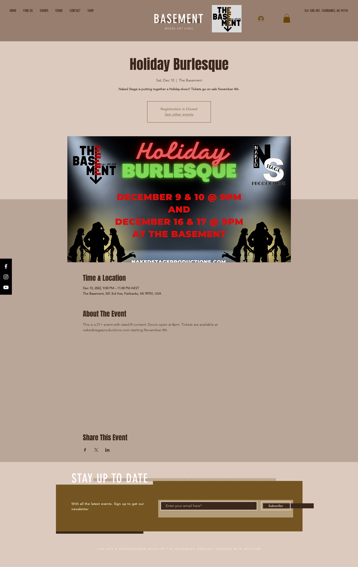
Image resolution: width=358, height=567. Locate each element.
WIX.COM (252, 549)
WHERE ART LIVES (179, 28)
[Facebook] (6, 266)
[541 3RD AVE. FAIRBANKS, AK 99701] (305, 10)
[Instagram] (6, 277)
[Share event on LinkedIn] (107, 450)
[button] (286, 18)
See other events (179, 114)
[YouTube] (6, 287)
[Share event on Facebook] (85, 450)
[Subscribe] (276, 505)
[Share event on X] (96, 450)
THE (178, 9)
